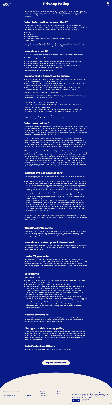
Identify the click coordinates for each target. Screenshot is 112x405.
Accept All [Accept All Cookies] (76, 401)
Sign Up (29, 395)
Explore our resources (56, 363)
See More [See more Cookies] (85, 401)
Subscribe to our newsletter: (11, 391)
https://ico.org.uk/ (37, 307)
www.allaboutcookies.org (65, 215)
